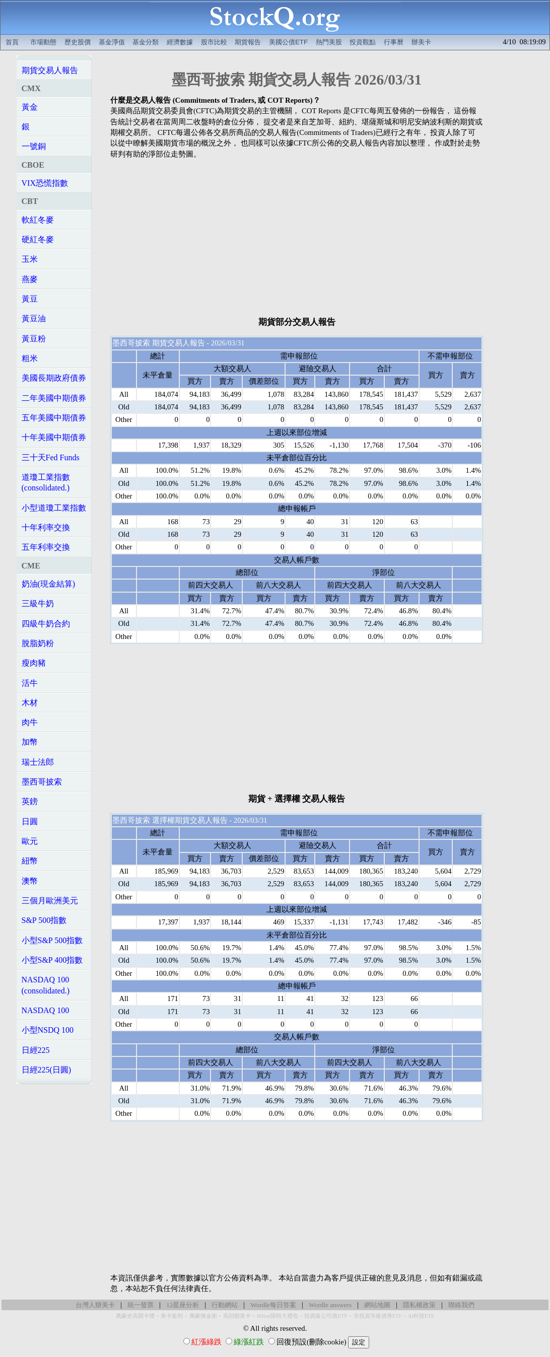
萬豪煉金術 (203, 1316)
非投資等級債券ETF (378, 1316)
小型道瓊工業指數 (54, 508)
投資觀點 (363, 42)
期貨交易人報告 (50, 70)
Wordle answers (330, 1305)
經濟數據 (180, 42)
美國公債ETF (288, 42)
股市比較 (214, 42)
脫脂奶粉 (38, 643)
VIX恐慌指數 (45, 183)
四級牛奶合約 (46, 623)
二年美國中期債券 (54, 398)
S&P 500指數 (44, 920)
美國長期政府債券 (54, 378)
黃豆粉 (34, 338)
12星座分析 (182, 1305)
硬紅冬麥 (38, 239)
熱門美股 (329, 42)
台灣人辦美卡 (95, 1305)
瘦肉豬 (34, 663)
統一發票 (140, 1305)
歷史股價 (77, 42)
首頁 (12, 42)
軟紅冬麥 (38, 220)
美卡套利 (172, 1316)
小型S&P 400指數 (52, 960)
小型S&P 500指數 (52, 940)
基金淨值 (112, 42)
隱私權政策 (419, 1305)
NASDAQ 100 (46, 1010)
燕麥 (30, 279)
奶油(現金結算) (49, 584)
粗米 (30, 358)
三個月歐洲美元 (50, 900)
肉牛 (30, 722)
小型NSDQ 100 (48, 1030)
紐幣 (30, 860)
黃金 (30, 107)
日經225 (36, 1050)
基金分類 (145, 42)
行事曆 (393, 42)
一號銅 (34, 146)
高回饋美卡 (237, 1316)
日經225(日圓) (47, 1069)
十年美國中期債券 (54, 437)
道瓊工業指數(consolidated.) (46, 482)
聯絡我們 (461, 1305)
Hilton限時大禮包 (277, 1316)
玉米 (30, 259)
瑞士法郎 (38, 762)
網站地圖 (377, 1305)
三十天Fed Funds (51, 457)
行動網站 (225, 1305)
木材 (30, 702)
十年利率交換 (46, 527)
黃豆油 (34, 318)
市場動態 (43, 42)
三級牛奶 (38, 603)
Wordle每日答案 (273, 1305)
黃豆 (30, 299)
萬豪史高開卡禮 (135, 1316)
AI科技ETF (421, 1316)
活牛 (30, 683)
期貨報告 (248, 42)
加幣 (30, 742)
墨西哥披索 (42, 781)
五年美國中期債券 (54, 417)
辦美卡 (421, 42)
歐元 (30, 841)
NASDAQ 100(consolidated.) (46, 984)
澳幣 (30, 881)
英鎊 (30, 801)
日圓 (30, 821)
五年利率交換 (46, 547)
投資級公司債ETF (325, 1316)
